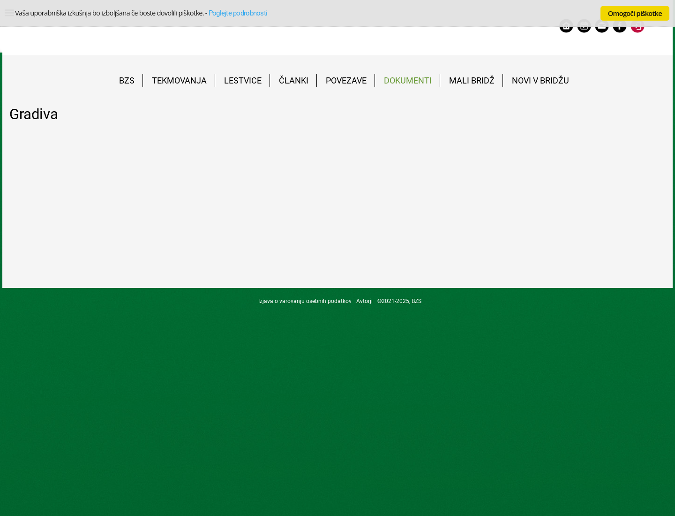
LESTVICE (243, 80)
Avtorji (364, 301)
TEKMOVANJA (179, 80)
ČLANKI (293, 80)
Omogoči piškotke (635, 13)
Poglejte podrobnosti (238, 13)
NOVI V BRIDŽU (540, 80)
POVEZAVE (346, 80)
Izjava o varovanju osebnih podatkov (305, 301)
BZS (127, 80)
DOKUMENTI (408, 80)
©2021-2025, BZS (399, 301)
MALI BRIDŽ (472, 80)
